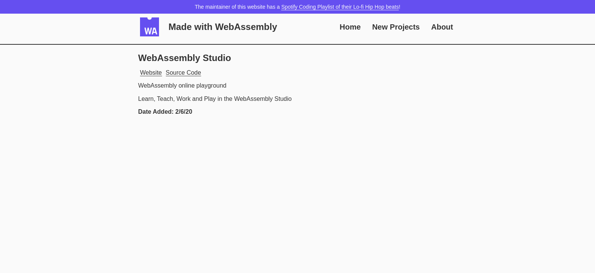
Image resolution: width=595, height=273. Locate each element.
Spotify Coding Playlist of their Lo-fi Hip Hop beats (340, 7)
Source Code (183, 72)
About (442, 27)
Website (151, 72)
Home (350, 27)
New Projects (396, 27)
